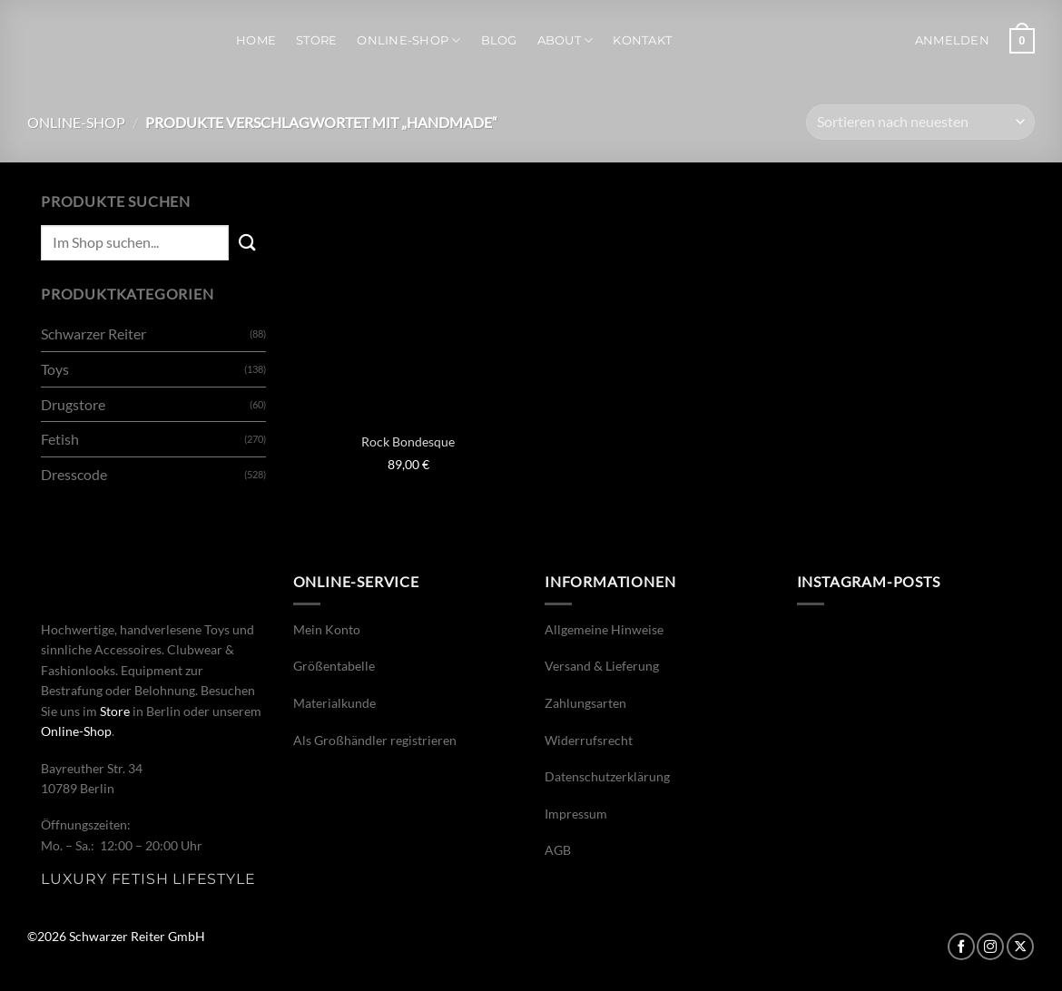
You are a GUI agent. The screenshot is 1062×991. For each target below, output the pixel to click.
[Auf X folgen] (1020, 946)
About (565, 40)
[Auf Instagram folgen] (990, 946)
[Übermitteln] (247, 242)
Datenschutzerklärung (607, 776)
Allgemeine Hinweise (604, 629)
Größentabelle (334, 665)
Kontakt (642, 40)
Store (316, 40)
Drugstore (73, 404)
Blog (499, 40)
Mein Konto (326, 629)
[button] (952, 41)
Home (256, 40)
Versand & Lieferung (602, 665)
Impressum (576, 813)
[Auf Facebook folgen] (961, 946)
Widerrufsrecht (589, 740)
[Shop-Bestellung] (920, 122)
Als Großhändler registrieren (375, 740)
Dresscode (74, 474)
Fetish (60, 438)
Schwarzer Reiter (93, 333)
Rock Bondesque (408, 441)
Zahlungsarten (585, 703)
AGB (558, 850)
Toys (55, 369)
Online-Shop (408, 40)
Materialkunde (334, 703)
